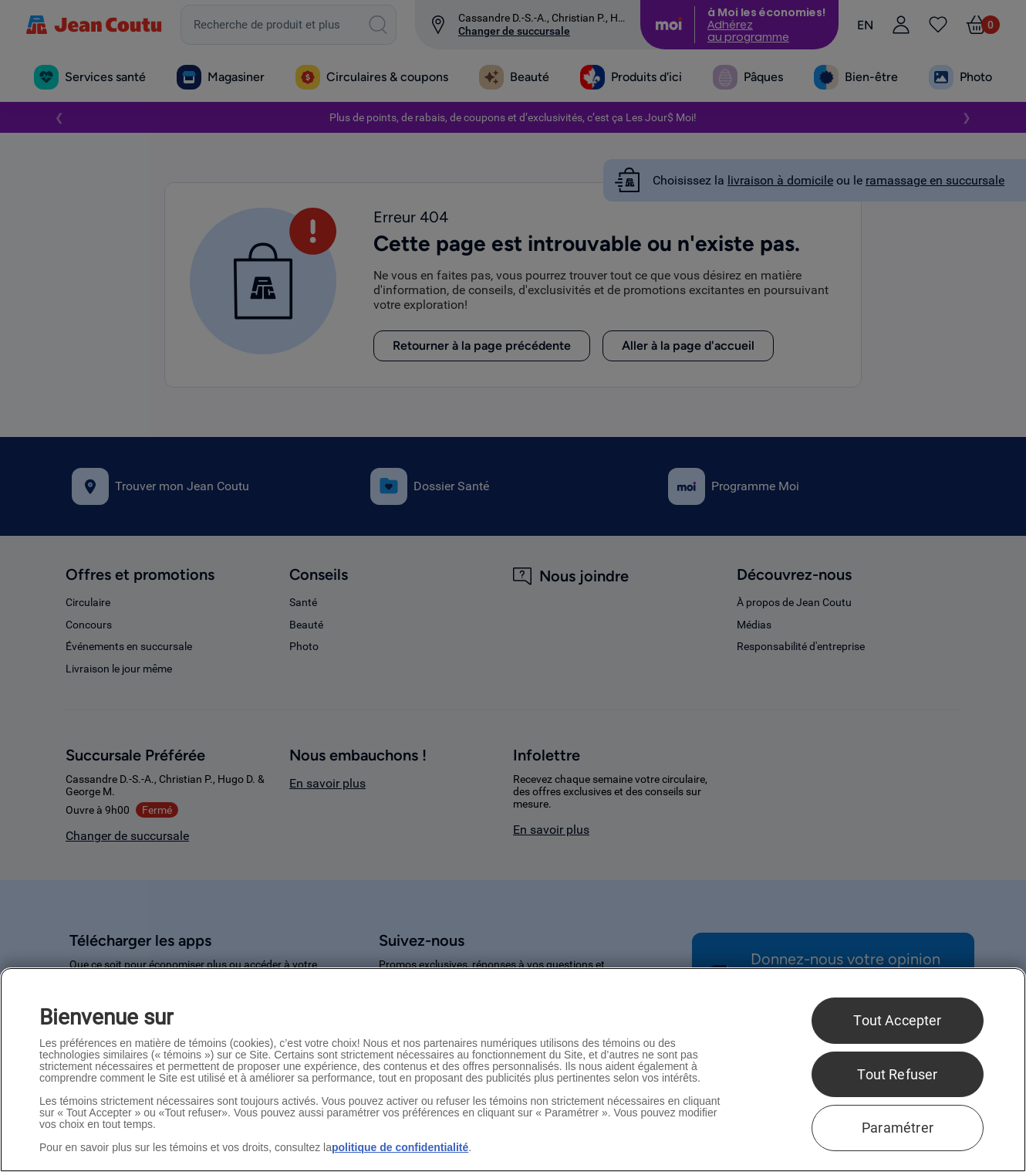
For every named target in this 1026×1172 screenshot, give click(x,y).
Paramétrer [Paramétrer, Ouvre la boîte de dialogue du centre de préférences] (897, 1127)
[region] (513, 1069)
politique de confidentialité (400, 1147)
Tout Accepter (897, 1020)
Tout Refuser (897, 1074)
